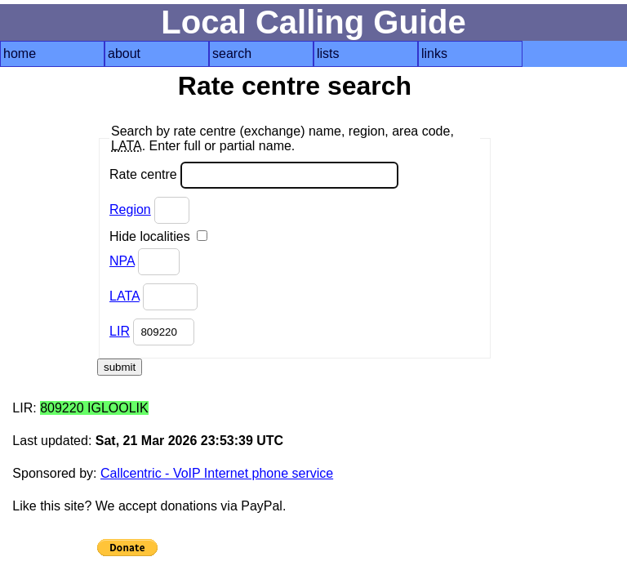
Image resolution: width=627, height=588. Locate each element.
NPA (122, 261)
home (19, 53)
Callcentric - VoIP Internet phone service (216, 473)
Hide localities (158, 236)
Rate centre (253, 175)
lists (328, 53)
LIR (119, 331)
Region (130, 209)
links (434, 53)
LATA (124, 296)
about (124, 53)
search (231, 53)
